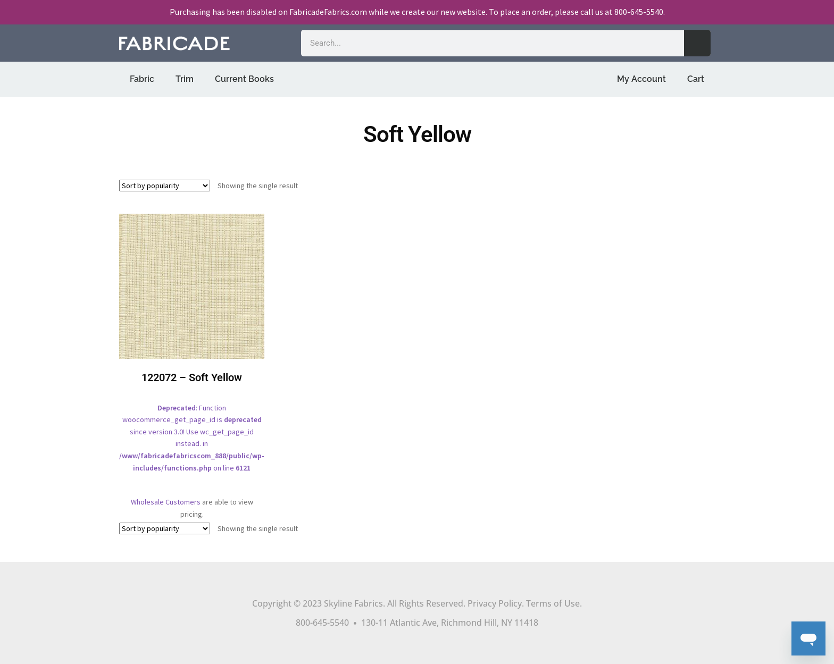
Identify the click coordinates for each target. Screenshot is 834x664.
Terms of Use (553, 603)
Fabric (142, 79)
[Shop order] (164, 185)
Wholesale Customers (166, 502)
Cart (695, 79)
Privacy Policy (495, 603)
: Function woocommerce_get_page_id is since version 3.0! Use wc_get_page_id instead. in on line (191, 351)
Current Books (244, 79)
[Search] (697, 43)
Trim (185, 79)
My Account (641, 79)
